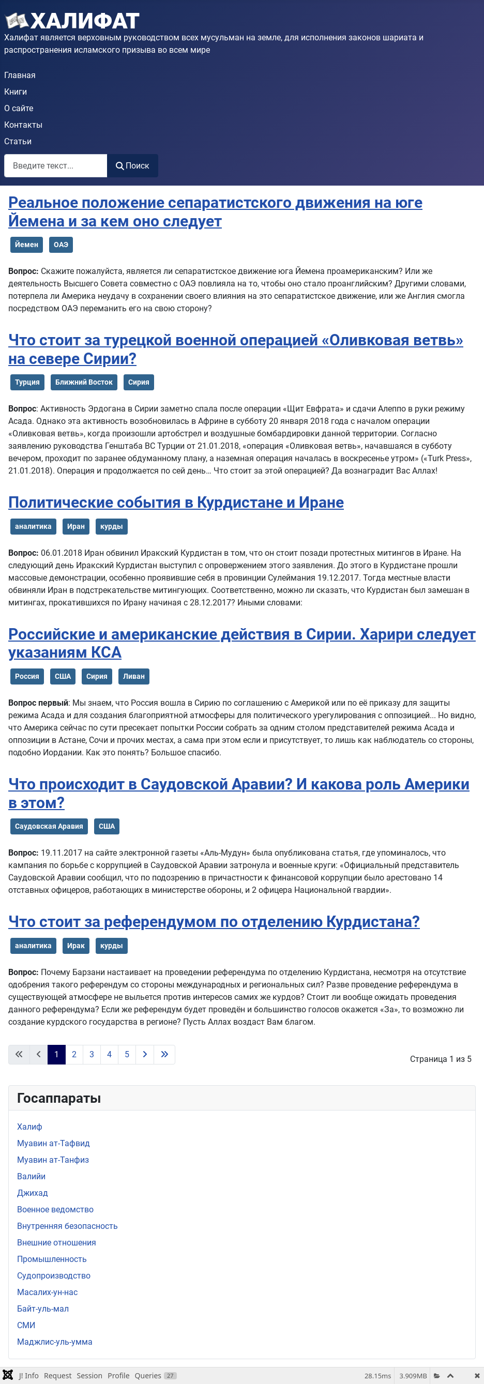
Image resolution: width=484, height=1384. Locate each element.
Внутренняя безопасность (67, 1226)
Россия (27, 676)
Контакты (23, 125)
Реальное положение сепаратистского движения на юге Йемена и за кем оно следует (215, 212)
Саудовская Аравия (49, 826)
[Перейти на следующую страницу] (144, 1054)
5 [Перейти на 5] (127, 1054)
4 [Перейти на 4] (109, 1054)
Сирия (138, 382)
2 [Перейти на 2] (74, 1054)
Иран (76, 526)
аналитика (33, 526)
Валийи (31, 1176)
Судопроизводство (53, 1276)
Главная (20, 75)
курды (111, 526)
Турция (27, 382)
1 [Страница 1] (56, 1054)
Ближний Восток (84, 382)
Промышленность (52, 1259)
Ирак (76, 945)
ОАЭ (61, 244)
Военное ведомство (55, 1209)
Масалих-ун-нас (47, 1292)
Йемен (26, 244)
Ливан (134, 676)
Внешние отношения (56, 1243)
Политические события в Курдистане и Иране (176, 502)
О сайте (18, 108)
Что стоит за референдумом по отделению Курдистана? (214, 922)
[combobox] (56, 165)
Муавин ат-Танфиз (53, 1160)
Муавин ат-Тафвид (53, 1143)
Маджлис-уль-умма (55, 1342)
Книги (15, 92)
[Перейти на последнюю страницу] (164, 1054)
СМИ (26, 1325)
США (63, 676)
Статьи (18, 141)
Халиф (29, 1127)
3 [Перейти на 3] (91, 1054)
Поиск (132, 166)
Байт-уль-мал (43, 1309)
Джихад (32, 1193)
